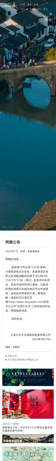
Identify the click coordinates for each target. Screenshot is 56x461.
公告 (11, 231)
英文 (29, 4)
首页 (5, 231)
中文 (23, 4)
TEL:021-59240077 (31, 9)
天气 (45, 9)
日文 (36, 4)
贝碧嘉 (35, 267)
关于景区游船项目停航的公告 (23, 359)
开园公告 (12, 355)
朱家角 (26, 306)
